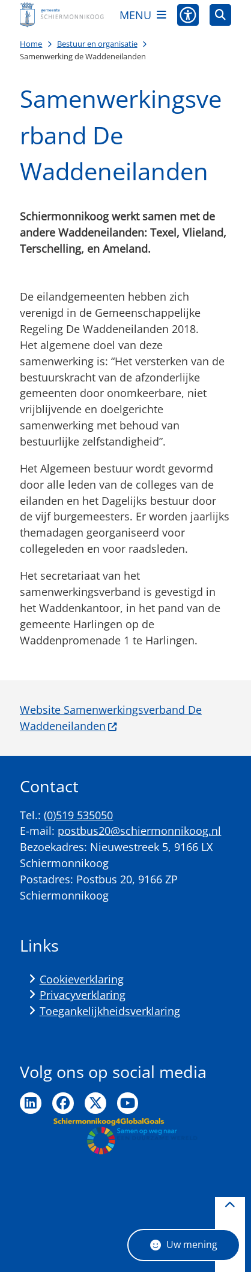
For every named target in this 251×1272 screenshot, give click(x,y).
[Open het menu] (142, 15)
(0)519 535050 (78, 815)
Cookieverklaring (82, 979)
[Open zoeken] (220, 15)
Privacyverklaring (83, 995)
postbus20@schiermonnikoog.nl (139, 830)
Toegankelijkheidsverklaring (110, 1011)
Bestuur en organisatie (97, 43)
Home (31, 43)
